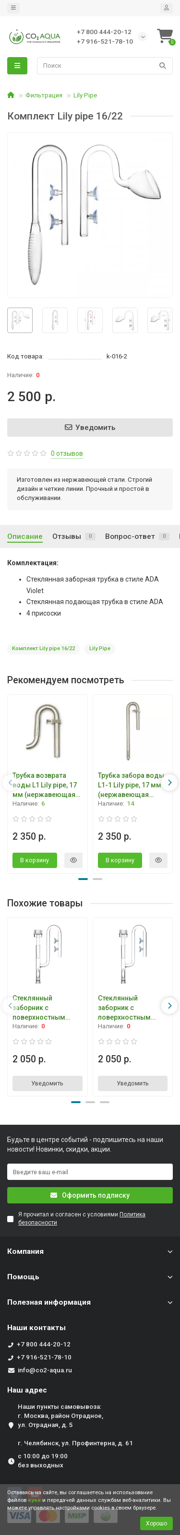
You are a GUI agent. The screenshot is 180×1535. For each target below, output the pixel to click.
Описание (25, 536)
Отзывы (74, 536)
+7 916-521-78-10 (44, 1357)
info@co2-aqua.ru (45, 1370)
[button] (83, 879)
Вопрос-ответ (137, 536)
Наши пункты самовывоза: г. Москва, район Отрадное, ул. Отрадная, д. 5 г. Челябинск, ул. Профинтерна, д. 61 (75, 1425)
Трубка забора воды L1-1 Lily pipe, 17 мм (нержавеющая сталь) (131, 785)
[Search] (105, 65)
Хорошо (156, 1523)
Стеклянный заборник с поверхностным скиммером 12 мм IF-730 (128, 1008)
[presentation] (10, 782)
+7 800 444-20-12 (44, 1344)
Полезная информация (90, 1302)
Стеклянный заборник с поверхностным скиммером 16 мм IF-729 (42, 1008)
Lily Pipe (85, 95)
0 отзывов (67, 453)
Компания (90, 1251)
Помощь (90, 1277)
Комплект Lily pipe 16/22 (43, 648)
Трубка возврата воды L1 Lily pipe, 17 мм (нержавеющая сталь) (44, 785)
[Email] (90, 1172)
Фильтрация (43, 95)
